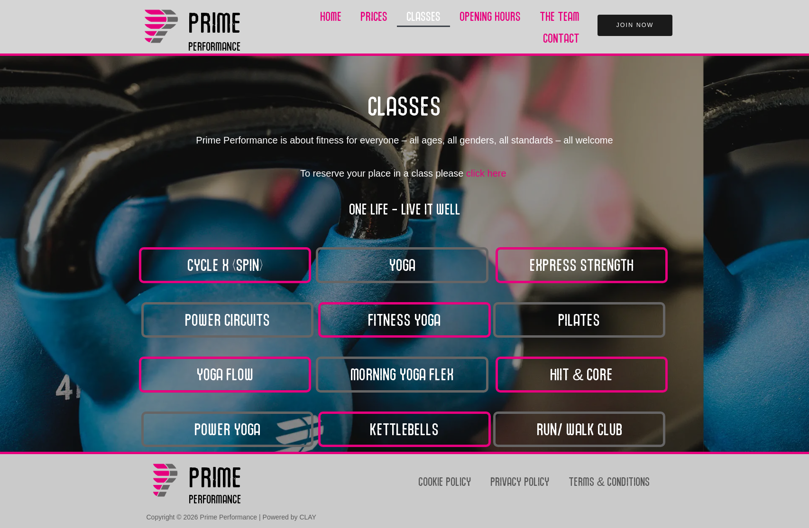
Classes (423, 16)
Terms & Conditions (609, 481)
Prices (373, 16)
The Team (559, 16)
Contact (561, 38)
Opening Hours (490, 16)
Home (330, 16)
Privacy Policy (520, 481)
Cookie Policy (444, 481)
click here (486, 173)
